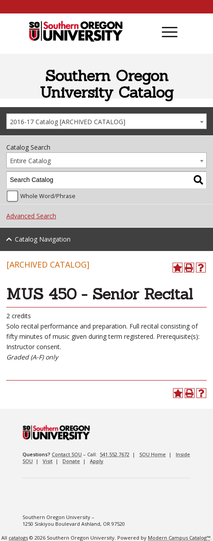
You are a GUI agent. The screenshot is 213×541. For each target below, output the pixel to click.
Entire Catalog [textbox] (30, 160)
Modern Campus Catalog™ (179, 537)
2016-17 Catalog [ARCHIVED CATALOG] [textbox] (67, 121)
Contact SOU (67, 454)
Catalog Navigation (43, 239)
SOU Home (152, 454)
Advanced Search (31, 216)
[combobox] (106, 121)
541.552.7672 (114, 454)
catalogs (18, 537)
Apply (96, 461)
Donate (71, 461)
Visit (48, 461)
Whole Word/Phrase (47, 196)
